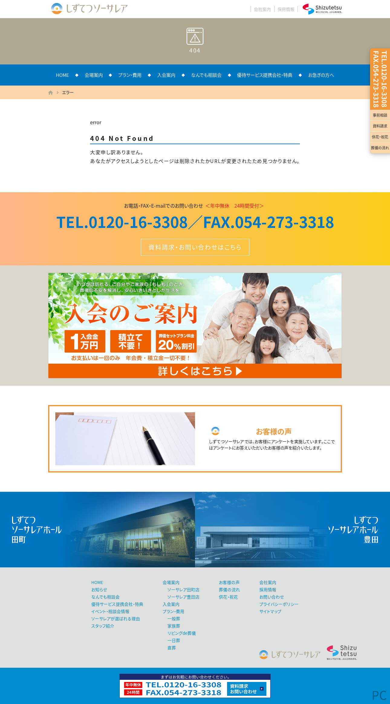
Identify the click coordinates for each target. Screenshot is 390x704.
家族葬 (173, 626)
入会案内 (166, 74)
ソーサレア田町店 (183, 589)
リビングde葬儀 (181, 633)
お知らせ (99, 589)
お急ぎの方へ (321, 74)
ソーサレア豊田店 (183, 597)
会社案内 (262, 9)
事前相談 (380, 115)
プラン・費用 (129, 74)
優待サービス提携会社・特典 (264, 74)
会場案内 (94, 74)
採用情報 (286, 9)
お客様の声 (229, 582)
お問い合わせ (271, 597)
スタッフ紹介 (102, 626)
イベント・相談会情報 (110, 611)
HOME (62, 74)
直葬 (171, 647)
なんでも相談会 (206, 74)
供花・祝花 (380, 137)
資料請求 (380, 126)
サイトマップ (270, 611)
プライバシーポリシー (279, 604)
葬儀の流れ (380, 148)
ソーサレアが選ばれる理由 (115, 618)
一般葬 (173, 618)
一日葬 (173, 640)
